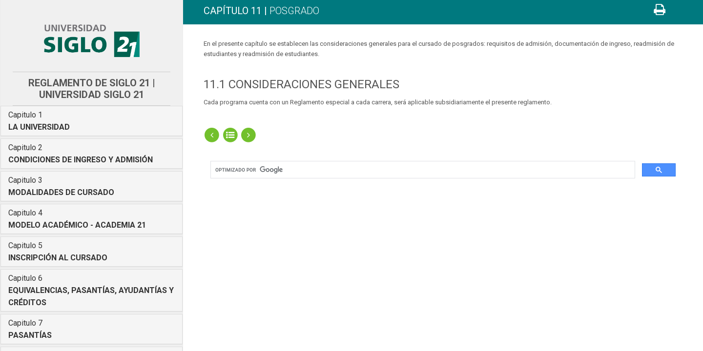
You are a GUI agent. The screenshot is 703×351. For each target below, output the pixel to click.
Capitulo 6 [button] (91, 290)
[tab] (91, 121)
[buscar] (422, 170)
